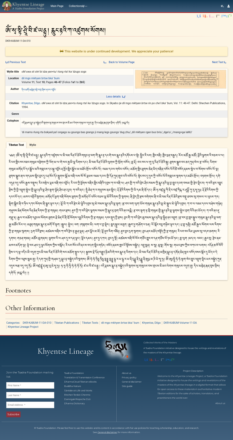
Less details (115, 96)
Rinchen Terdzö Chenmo (79, 395)
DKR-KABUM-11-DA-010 (37, 322)
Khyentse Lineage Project (23, 326)
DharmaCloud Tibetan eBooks (82, 381)
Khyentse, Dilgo (31, 103)
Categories (12, 322)
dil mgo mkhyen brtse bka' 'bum (41, 78)
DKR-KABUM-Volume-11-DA (180, 322)
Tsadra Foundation (76, 373)
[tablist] (116, 144)
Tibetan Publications (66, 322)
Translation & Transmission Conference (86, 377)
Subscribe (13, 414)
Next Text (220, 62)
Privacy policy (131, 377)
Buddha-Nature (74, 386)
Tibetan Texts (90, 322)
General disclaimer (133, 381)
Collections (77, 6)
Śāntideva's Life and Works (80, 390)
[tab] (16, 145)
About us (128, 373)
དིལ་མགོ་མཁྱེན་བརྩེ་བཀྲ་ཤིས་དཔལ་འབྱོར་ (39, 89)
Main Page (57, 6)
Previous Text (15, 62)
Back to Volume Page (119, 62)
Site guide (129, 386)
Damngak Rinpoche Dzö (79, 399)
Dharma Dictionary (76, 403)
